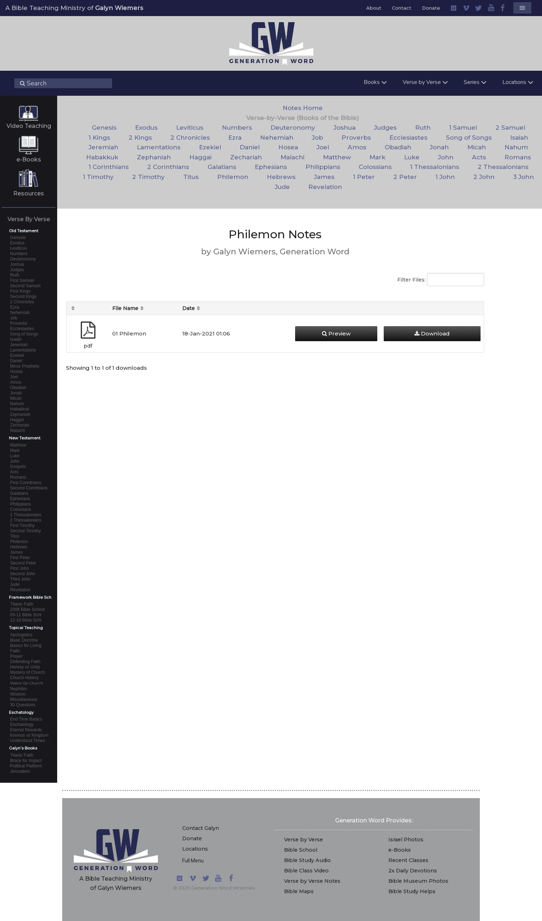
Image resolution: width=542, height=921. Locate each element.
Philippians (20, 504)
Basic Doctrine (24, 640)
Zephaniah (20, 414)
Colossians (20, 509)
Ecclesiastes (22, 328)
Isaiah (15, 339)
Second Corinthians (29, 488)
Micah (15, 398)
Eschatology (21, 724)
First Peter (20, 557)
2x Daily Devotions (412, 870)
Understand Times (27, 740)
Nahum (17, 403)
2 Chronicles (22, 301)
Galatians (19, 493)
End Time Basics (26, 719)
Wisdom (17, 694)
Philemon (19, 541)
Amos (15, 382)
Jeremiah (19, 344)
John (14, 461)
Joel (14, 376)
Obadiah (18, 387)
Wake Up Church (26, 683)
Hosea (16, 371)
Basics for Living (25, 645)
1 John (445, 176)
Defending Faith (25, 661)
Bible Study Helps (412, 891)
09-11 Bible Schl (25, 614)
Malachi (17, 430)
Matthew (18, 445)
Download (432, 333)
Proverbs (18, 323)
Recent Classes (408, 860)
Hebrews (18, 546)
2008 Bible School (27, 609)
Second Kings (23, 296)
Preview (336, 333)
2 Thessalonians (25, 520)
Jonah (16, 392)
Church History (24, 677)
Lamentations (23, 350)
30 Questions (22, 704)
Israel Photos (405, 839)
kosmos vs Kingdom (29, 735)
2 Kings (140, 137)
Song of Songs (24, 334)
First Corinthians (25, 482)
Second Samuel (25, 285)
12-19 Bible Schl (25, 620)
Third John (20, 579)
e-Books (28, 159)
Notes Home (303, 107)
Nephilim (18, 688)
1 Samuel (463, 127)
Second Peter (23, 563)
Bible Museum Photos (418, 881)
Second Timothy (25, 530)
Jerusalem (20, 771)
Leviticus (18, 248)
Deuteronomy (23, 259)
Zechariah (19, 425)
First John (19, 568)
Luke (14, 455)
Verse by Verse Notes (312, 881)
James (16, 552)
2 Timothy (148, 176)
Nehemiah (20, 312)
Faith (15, 650)
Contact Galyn (200, 828)
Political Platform (26, 765)
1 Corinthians (109, 166)
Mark (15, 450)
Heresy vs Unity (25, 666)
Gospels (18, 466)
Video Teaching (28, 126)
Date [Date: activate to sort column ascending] (188, 308)
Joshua (17, 264)
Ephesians (20, 498)
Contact (401, 8)
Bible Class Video (306, 870)
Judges (17, 269)
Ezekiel (17, 355)
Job (13, 317)
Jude (14, 584)
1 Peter (364, 176)
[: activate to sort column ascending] (88, 308)
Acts (14, 471)
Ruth (14, 275)
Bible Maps (299, 891)
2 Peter (405, 176)
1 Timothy (98, 176)
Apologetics (21, 634)
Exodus (17, 242)
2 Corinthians (168, 166)
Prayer (16, 656)
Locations (195, 849)
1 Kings (99, 137)
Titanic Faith (21, 604)
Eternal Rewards (26, 729)
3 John (523, 176)
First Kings (20, 291)
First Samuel (22, 280)
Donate (431, 8)
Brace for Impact (25, 760)
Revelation (20, 589)
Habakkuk (19, 409)
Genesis (18, 237)
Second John (22, 573)
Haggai (17, 419)
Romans (18, 477)
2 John (483, 176)
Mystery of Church (27, 672)
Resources (28, 193)
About (373, 8)
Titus (14, 536)
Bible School (300, 850)
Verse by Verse (303, 839)
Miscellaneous (23, 699)
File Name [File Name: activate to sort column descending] (125, 308)
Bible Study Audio (307, 860)
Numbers (19, 253)
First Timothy (22, 525)
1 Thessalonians (25, 514)
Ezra (14, 307)
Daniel (16, 360)
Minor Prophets (24, 366)
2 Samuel (510, 127)
